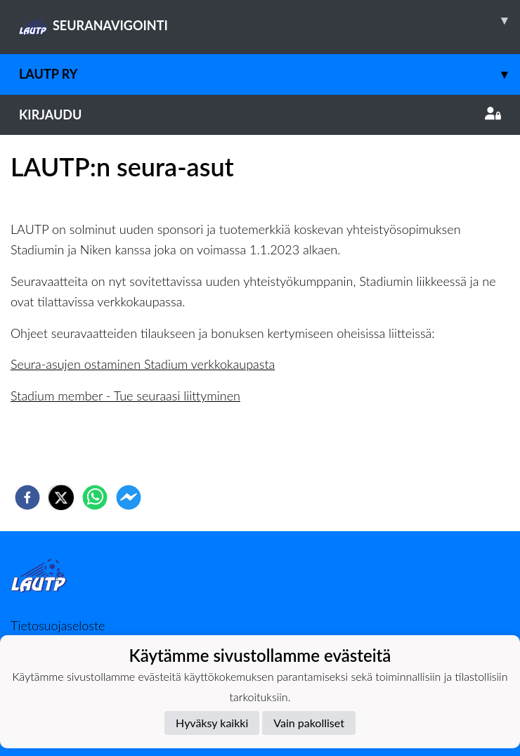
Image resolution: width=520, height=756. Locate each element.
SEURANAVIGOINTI (269, 20)
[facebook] (27, 497)
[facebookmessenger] (128, 497)
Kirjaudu (260, 114)
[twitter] (61, 497)
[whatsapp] (95, 497)
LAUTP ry (269, 74)
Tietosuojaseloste (58, 625)
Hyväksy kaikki (212, 722)
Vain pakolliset (308, 722)
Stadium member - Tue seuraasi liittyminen (125, 395)
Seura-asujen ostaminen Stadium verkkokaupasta (143, 364)
